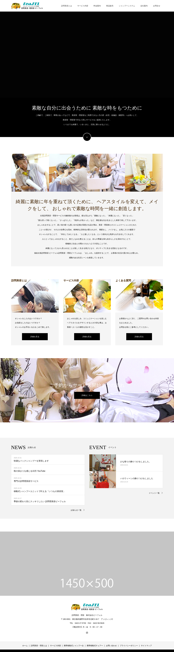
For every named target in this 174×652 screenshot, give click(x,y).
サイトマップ (146, 646)
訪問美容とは (66, 6)
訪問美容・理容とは (39, 646)
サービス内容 (82, 6)
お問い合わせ (111, 646)
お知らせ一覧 (76, 510)
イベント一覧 (154, 493)
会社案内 (144, 6)
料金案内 (97, 6)
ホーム (25, 646)
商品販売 (109, 6)
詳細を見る (34, 337)
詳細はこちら (87, 395)
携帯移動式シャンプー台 (74, 646)
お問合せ (156, 6)
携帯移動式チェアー (95, 646)
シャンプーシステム (127, 6)
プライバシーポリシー (129, 646)
